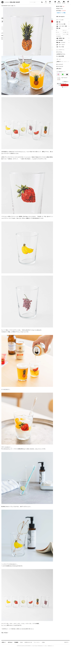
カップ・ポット (58, 34)
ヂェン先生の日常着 (60, 56)
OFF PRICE (61, 10)
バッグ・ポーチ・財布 (63, 26)
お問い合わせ (58, 68)
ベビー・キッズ (61, 44)
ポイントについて (59, 64)
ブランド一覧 (61, 46)
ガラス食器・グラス (66, 32)
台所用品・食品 (61, 38)
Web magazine (62, 16)
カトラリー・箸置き (66, 34)
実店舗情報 (16, 642)
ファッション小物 (62, 24)
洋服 (59, 21)
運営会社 (21, 642)
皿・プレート (65, 30)
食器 (59, 28)
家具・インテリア (62, 42)
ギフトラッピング (59, 66)
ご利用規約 (43, 642)
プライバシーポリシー (37, 642)
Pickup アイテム (59, 8)
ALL (56, 30)
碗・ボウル (57, 32)
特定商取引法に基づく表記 (28, 642)
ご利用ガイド (62, 62)
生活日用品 (61, 40)
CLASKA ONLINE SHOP (4, 5)
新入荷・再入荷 (60, 6)
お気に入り (65, 87)
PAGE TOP (66, 642)
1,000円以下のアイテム (60, 54)
